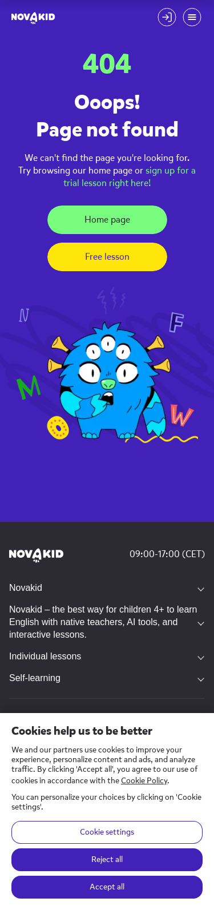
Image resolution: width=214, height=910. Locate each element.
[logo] (33, 17)
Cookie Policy (144, 780)
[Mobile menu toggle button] (192, 17)
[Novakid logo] (36, 556)
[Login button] (167, 17)
